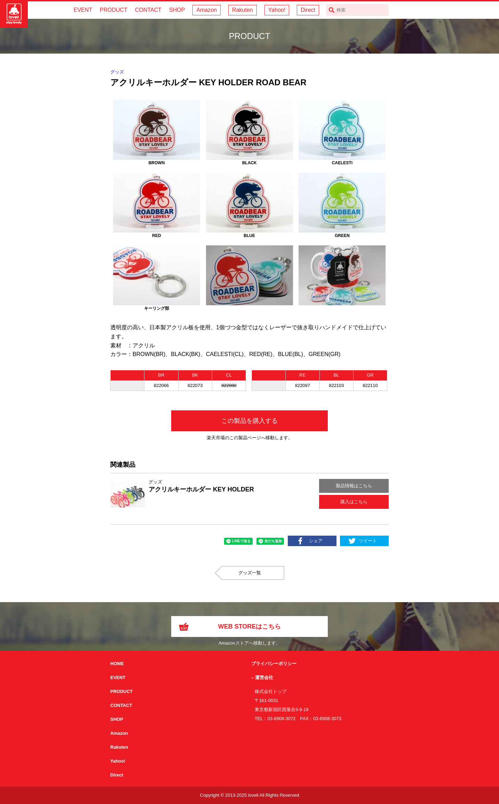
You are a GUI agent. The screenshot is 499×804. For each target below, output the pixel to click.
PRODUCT (113, 10)
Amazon (206, 10)
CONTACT (148, 10)
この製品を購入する (249, 420)
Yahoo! (277, 10)
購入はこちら (353, 501)
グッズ (117, 71)
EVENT (82, 10)
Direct (308, 10)
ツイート (368, 540)
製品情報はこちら (354, 485)
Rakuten (242, 10)
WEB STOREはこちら (249, 626)
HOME (117, 663)
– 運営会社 (262, 677)
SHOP (177, 10)
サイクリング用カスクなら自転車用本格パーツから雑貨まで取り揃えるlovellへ (14, 14)
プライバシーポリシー (273, 663)
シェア (316, 540)
